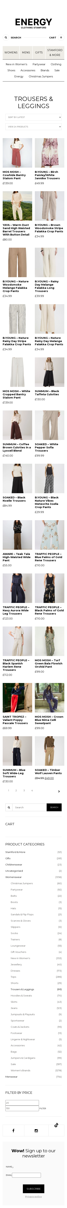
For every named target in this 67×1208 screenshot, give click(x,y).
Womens (11, 52)
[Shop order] (33, 117)
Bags (14, 1051)
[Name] (12, 1167)
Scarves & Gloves (21, 920)
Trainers (15, 939)
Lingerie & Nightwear (23, 1039)
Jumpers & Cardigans (23, 1057)
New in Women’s (16, 64)
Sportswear (17, 1020)
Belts (14, 895)
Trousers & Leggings (22, 989)
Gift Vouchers (18, 951)
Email (9, 1175)
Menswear (11, 1076)
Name (9, 1166)
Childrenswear (13, 864)
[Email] (26, 1175)
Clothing (56, 64)
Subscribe (34, 1188)
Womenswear (13, 877)
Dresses (15, 970)
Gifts (39, 52)
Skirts (14, 1001)
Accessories (28, 70)
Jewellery (16, 964)
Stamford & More (55, 53)
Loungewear (18, 945)
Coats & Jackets (20, 1026)
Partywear (39, 64)
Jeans (14, 1008)
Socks (14, 933)
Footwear (16, 1033)
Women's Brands (20, 1070)
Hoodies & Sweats (21, 995)
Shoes (11, 70)
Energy (18, 76)
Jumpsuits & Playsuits (23, 1014)
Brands (45, 70)
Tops (13, 976)
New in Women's (20, 958)
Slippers (15, 926)
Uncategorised (14, 870)
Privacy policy (33, 1196)
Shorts (14, 983)
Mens (26, 52)
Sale (57, 70)
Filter (42, 1108)
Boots (14, 902)
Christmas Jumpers (41, 76)
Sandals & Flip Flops (22, 914)
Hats (13, 908)
